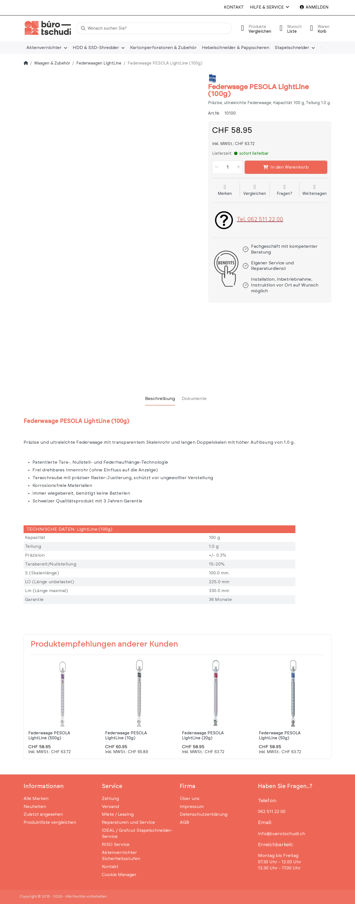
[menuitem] (47, 47)
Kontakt (234, 7)
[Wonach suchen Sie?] (154, 28)
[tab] (160, 398)
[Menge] (227, 167)
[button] (216, 167)
